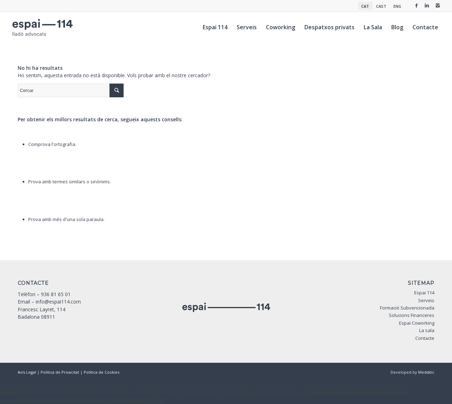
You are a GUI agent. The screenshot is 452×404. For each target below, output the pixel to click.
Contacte (424, 338)
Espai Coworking (416, 323)
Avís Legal (27, 372)
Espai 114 (424, 292)
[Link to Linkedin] (427, 5)
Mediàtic (426, 372)
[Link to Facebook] (416, 5)
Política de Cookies (101, 372)
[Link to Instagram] (437, 5)
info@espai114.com (58, 301)
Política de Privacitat (60, 372)
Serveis (426, 300)
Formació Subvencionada (407, 308)
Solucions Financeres (411, 315)
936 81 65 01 (56, 294)
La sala (426, 330)
